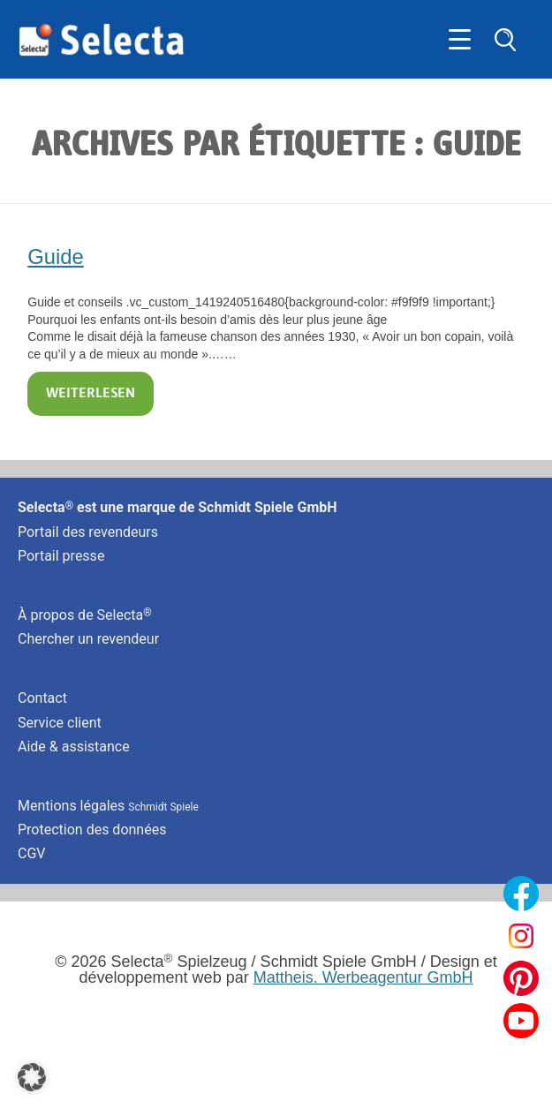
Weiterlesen (90, 394)
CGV (32, 853)
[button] (32, 1077)
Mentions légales (108, 805)
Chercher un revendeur (88, 638)
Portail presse (61, 555)
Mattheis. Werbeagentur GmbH (363, 977)
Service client (60, 722)
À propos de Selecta (85, 615)
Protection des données (92, 829)
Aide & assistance (74, 746)
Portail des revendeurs (88, 532)
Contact (42, 698)
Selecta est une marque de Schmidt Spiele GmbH (177, 507)
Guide (55, 256)
